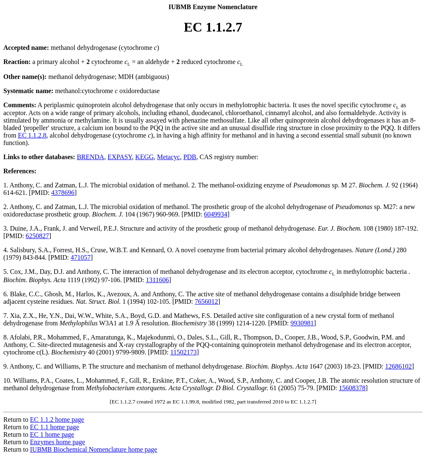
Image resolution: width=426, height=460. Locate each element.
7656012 (206, 301)
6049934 (215, 214)
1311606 (157, 279)
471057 (81, 257)
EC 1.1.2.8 (32, 135)
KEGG (144, 156)
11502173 (183, 352)
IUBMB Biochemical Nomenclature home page (93, 449)
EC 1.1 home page (54, 426)
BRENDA (90, 156)
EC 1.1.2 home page (57, 419)
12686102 (398, 366)
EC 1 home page (52, 434)
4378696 (62, 192)
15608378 (352, 387)
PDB (189, 156)
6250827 (37, 235)
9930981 (302, 323)
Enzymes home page (57, 441)
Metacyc (168, 156)
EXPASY (119, 156)
